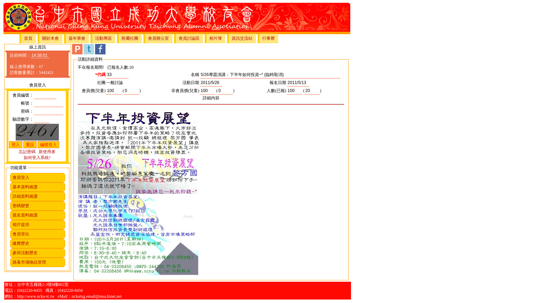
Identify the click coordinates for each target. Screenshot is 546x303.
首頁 (28, 38)
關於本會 (50, 38)
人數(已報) (276, 90)
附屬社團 (130, 38)
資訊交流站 (242, 38)
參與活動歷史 (25, 252)
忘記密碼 (27, 151)
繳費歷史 (21, 243)
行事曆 (268, 38)
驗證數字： (23, 119)
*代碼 (100, 74)
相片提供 (21, 224)
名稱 (195, 74)
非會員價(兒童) (185, 90)
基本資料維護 (25, 186)
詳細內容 (211, 98)
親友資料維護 (25, 215)
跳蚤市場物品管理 (29, 262)
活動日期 (190, 82)
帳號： (27, 103)
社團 (101, 82)
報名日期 (278, 82)
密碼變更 (21, 205)
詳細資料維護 (25, 196)
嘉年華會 (77, 38)
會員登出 (21, 234)
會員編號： (23, 95)
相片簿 (215, 38)
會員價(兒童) (94, 90)
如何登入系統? (37, 157)
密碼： (27, 111)
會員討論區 (189, 38)
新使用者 (47, 151)
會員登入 (21, 177)
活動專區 (103, 38)
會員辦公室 (158, 38)
